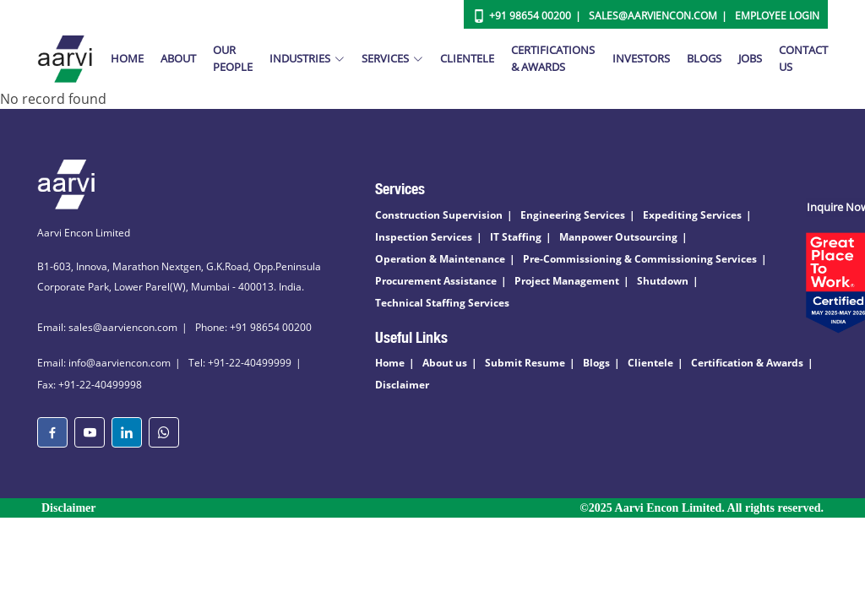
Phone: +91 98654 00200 (253, 327)
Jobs (750, 58)
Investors (641, 58)
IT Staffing (515, 237)
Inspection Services (423, 237)
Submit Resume (525, 363)
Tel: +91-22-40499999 (239, 363)
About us (444, 363)
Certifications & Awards (553, 58)
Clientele (467, 58)
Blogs (704, 58)
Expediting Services (692, 215)
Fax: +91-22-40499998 (89, 384)
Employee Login (777, 15)
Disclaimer (402, 384)
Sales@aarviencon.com (653, 15)
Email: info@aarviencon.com (104, 363)
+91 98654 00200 (530, 15)
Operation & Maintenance (440, 259)
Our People (233, 58)
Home (127, 58)
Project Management (566, 281)
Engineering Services (572, 215)
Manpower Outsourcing (618, 237)
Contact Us (803, 58)
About (178, 58)
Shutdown (662, 281)
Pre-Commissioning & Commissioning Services (640, 259)
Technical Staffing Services (442, 303)
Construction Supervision (439, 215)
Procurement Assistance (436, 281)
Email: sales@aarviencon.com (107, 327)
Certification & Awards (747, 363)
